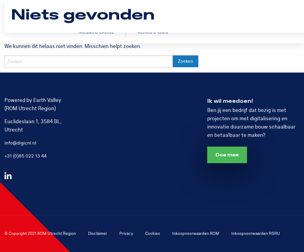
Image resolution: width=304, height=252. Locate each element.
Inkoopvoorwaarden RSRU (255, 233)
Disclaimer (97, 233)
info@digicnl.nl (20, 143)
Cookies (152, 233)
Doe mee (227, 155)
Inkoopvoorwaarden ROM (195, 233)
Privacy (126, 233)
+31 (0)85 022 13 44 (25, 156)
